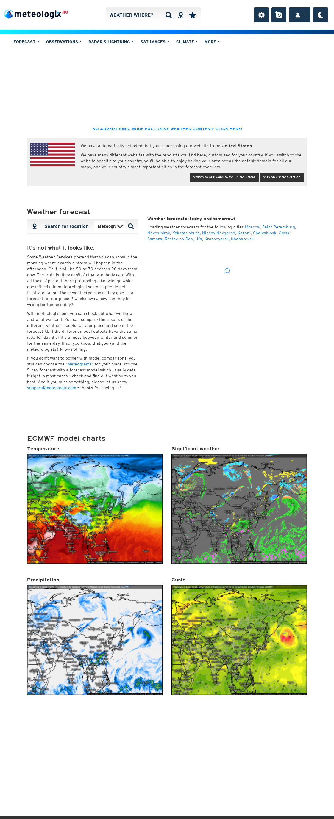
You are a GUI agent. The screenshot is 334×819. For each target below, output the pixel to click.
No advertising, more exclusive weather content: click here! (167, 129)
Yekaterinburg (186, 232)
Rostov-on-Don (179, 238)
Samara (154, 238)
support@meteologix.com (51, 387)
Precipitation (43, 580)
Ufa (198, 238)
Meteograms (80, 364)
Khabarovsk (242, 238)
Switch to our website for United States (224, 177)
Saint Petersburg (278, 227)
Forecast (26, 42)
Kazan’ (244, 232)
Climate (187, 42)
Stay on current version (282, 177)
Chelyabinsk (264, 232)
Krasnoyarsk (217, 238)
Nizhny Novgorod (218, 232)
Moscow (252, 227)
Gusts (178, 580)
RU (65, 12)
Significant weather (195, 448)
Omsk (284, 232)
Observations (64, 42)
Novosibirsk (158, 232)
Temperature (43, 448)
